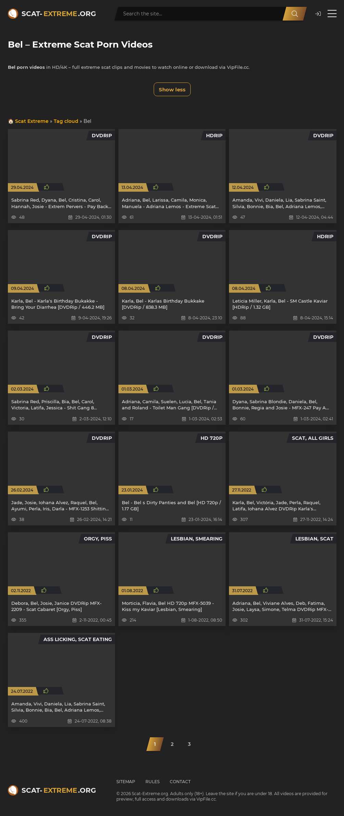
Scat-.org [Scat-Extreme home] (59, 14)
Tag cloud (66, 121)
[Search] (294, 14)
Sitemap (125, 781)
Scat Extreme (32, 121)
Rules (152, 781)
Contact (180, 781)
